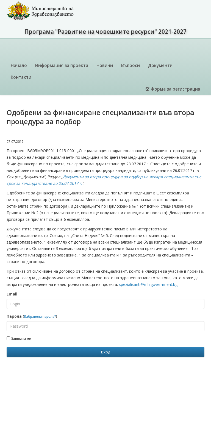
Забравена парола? (40, 316)
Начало (19, 65)
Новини (104, 65)
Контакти (21, 77)
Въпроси (130, 65)
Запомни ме (19, 338)
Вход (105, 352)
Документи (160, 65)
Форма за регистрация (173, 89)
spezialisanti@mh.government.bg (148, 284)
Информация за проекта (61, 65)
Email (12, 294)
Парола (32, 316)
